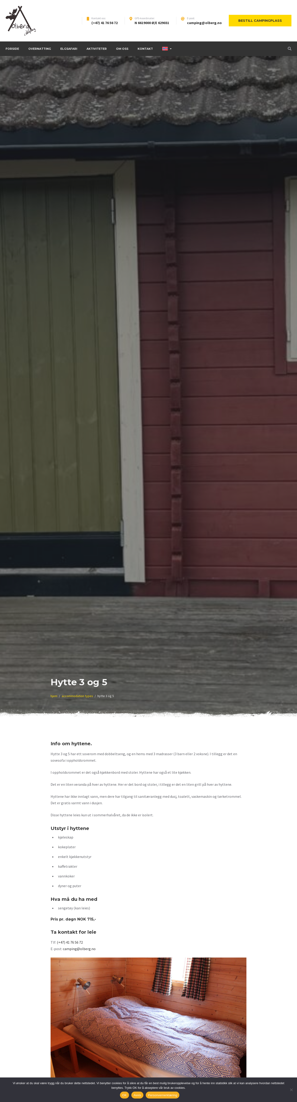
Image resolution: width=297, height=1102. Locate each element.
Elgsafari (68, 48)
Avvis (137, 1095)
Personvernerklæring (162, 1095)
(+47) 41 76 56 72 (104, 22)
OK (124, 1095)
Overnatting (39, 48)
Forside (12, 48)
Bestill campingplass (260, 21)
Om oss (122, 48)
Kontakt (145, 48)
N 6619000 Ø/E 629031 (152, 22)
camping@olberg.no (204, 22)
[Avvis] (291, 1089)
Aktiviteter (97, 48)
